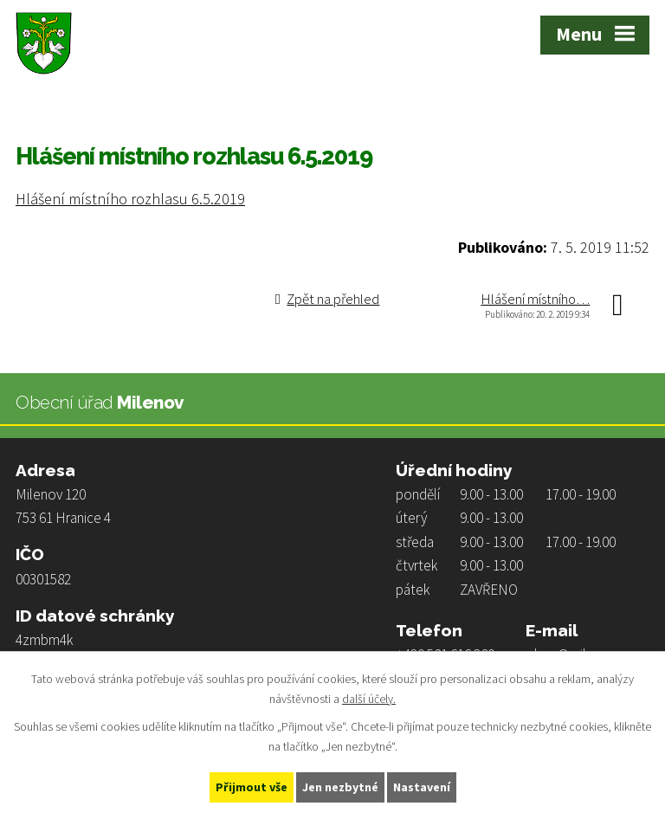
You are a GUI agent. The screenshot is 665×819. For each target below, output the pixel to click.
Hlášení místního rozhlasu (229, 104)
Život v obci (101, 104)
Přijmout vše (251, 787)
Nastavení (421, 787)
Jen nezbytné (340, 787)
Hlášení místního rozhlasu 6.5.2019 (130, 199)
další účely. (369, 698)
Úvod (30, 104)
